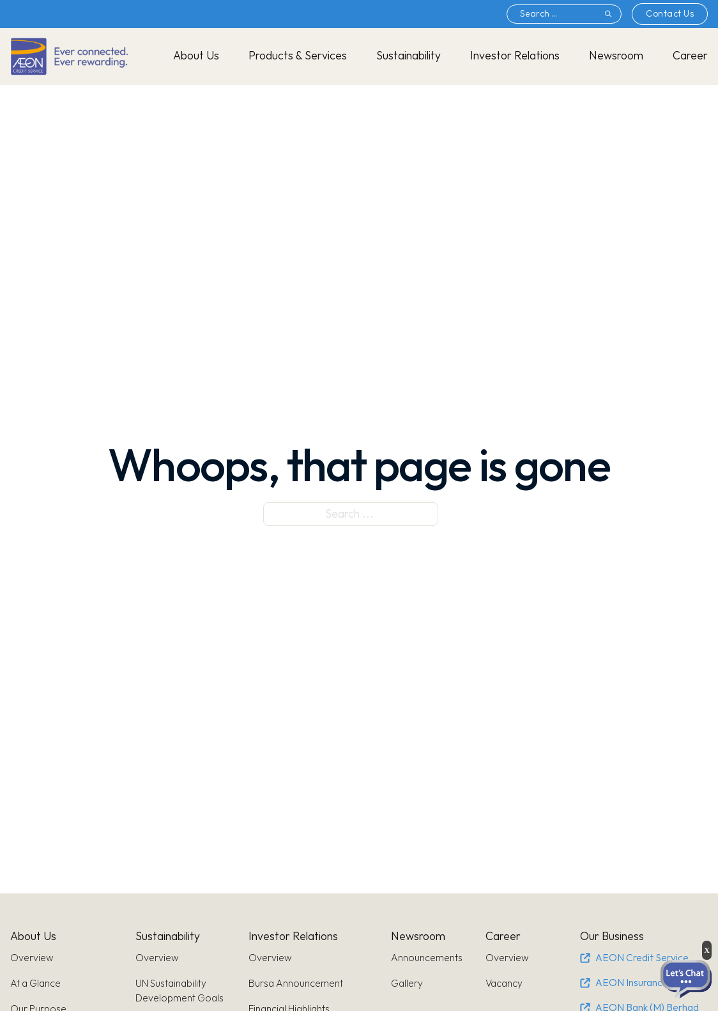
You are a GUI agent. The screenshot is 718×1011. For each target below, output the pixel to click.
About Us (196, 56)
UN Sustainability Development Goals (179, 991)
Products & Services (297, 56)
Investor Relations (515, 56)
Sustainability (408, 56)
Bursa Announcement (295, 983)
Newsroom (616, 56)
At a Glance (35, 983)
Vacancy (504, 983)
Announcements (426, 958)
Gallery (407, 983)
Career (690, 56)
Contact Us (670, 14)
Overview (32, 958)
